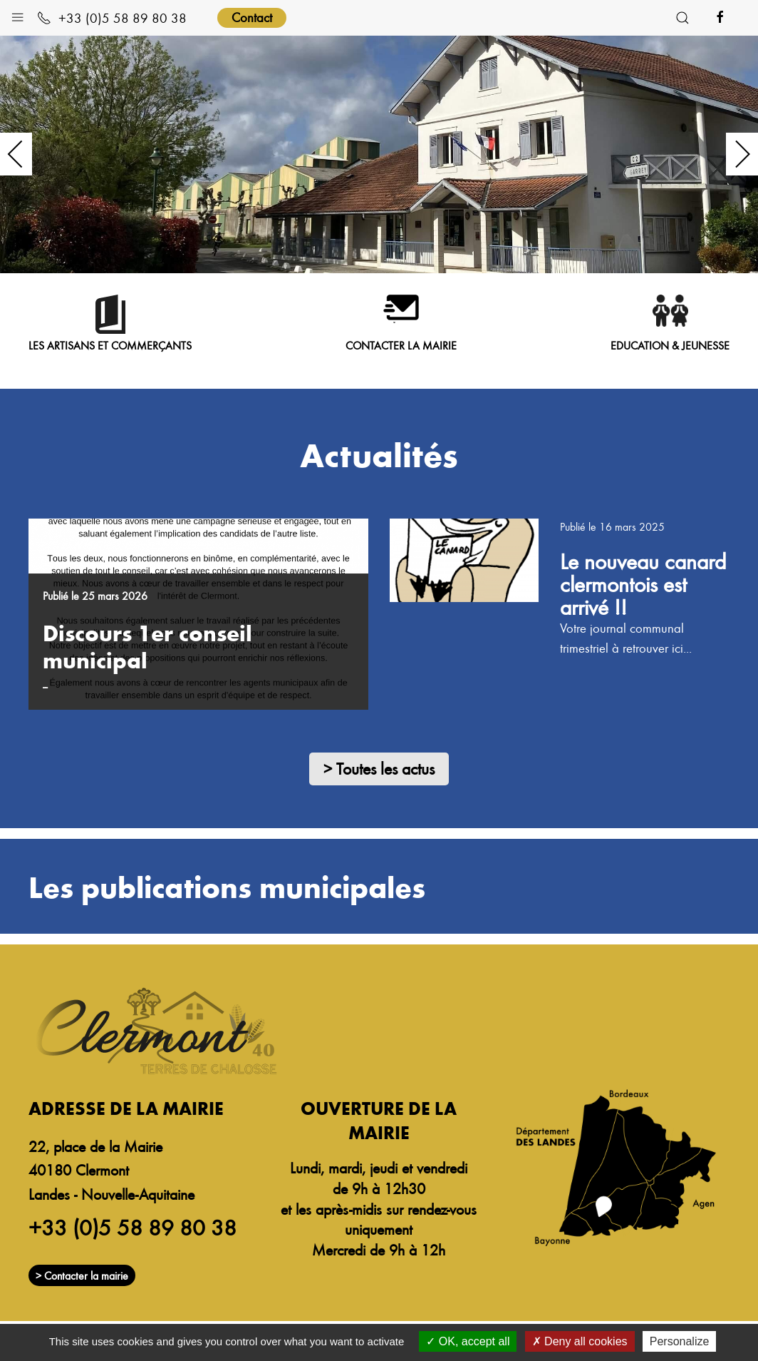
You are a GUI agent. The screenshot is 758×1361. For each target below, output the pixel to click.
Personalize (680, 1341)
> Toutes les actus (379, 769)
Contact (252, 17)
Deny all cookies (580, 1341)
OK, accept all (467, 1341)
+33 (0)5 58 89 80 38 (112, 17)
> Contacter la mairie (82, 1280)
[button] (17, 14)
